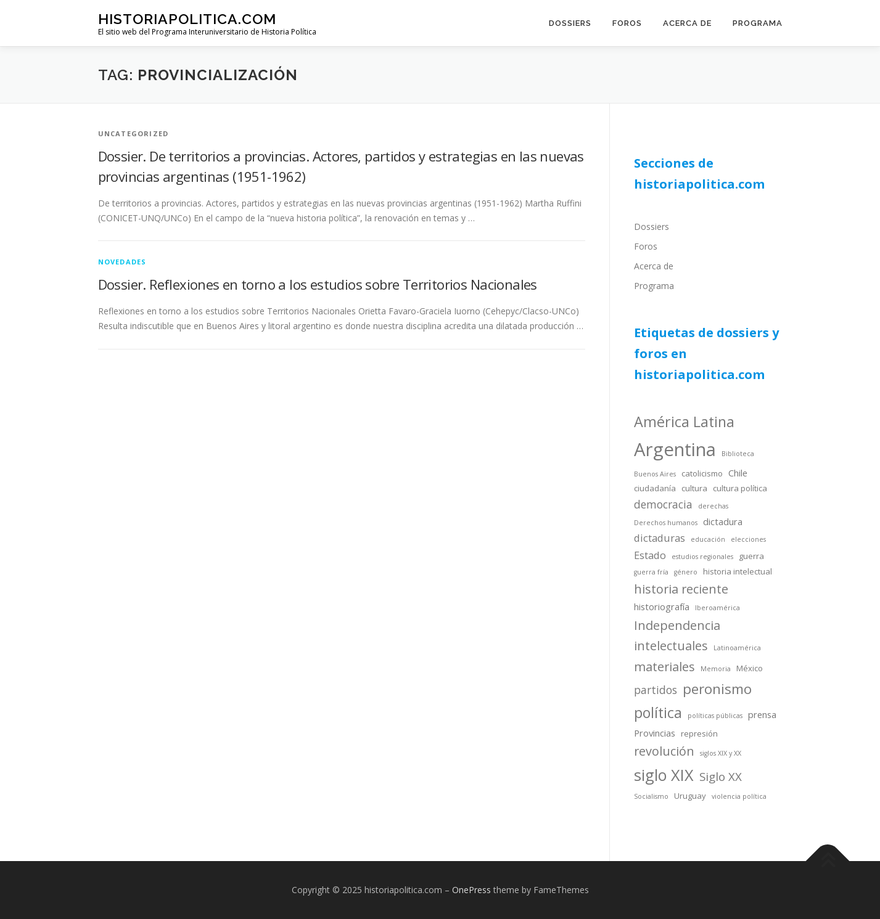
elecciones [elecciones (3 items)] (748, 539)
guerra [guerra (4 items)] (751, 556)
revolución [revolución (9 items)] (664, 751)
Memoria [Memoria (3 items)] (716, 668)
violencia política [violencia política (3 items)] (739, 796)
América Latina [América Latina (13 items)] (684, 421)
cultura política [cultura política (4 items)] (740, 488)
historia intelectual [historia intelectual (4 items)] (737, 571)
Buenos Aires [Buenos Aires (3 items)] (655, 474)
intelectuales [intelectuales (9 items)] (671, 645)
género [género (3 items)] (685, 572)
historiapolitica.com (187, 18)
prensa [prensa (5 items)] (762, 714)
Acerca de (687, 23)
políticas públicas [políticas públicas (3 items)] (715, 715)
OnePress (471, 890)
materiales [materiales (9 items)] (664, 666)
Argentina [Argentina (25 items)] (675, 449)
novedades (122, 261)
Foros (627, 23)
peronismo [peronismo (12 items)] (717, 688)
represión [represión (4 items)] (699, 733)
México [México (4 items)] (749, 668)
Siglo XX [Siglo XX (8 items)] (720, 776)
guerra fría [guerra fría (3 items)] (651, 572)
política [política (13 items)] (658, 712)
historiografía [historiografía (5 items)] (661, 606)
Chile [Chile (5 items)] (737, 473)
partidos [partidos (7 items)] (655, 689)
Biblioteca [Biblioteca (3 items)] (738, 453)
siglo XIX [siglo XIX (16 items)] (664, 774)
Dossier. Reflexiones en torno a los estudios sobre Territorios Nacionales (317, 284)
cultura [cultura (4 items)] (694, 488)
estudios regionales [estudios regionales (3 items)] (702, 556)
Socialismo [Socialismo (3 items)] (651, 796)
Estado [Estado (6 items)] (650, 555)
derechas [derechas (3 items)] (713, 506)
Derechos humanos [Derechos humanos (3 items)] (665, 522)
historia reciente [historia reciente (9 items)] (681, 589)
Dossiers (570, 23)
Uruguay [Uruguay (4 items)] (690, 795)
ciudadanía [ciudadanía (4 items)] (655, 488)
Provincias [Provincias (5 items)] (654, 733)
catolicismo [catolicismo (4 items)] (702, 473)
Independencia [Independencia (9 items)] (677, 625)
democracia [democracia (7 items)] (663, 504)
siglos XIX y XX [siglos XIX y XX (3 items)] (720, 753)
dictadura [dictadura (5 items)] (722, 521)
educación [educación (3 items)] (708, 539)
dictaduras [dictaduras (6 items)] (659, 538)
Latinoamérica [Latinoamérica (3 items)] (737, 647)
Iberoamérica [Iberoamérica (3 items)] (717, 607)
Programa (758, 23)
